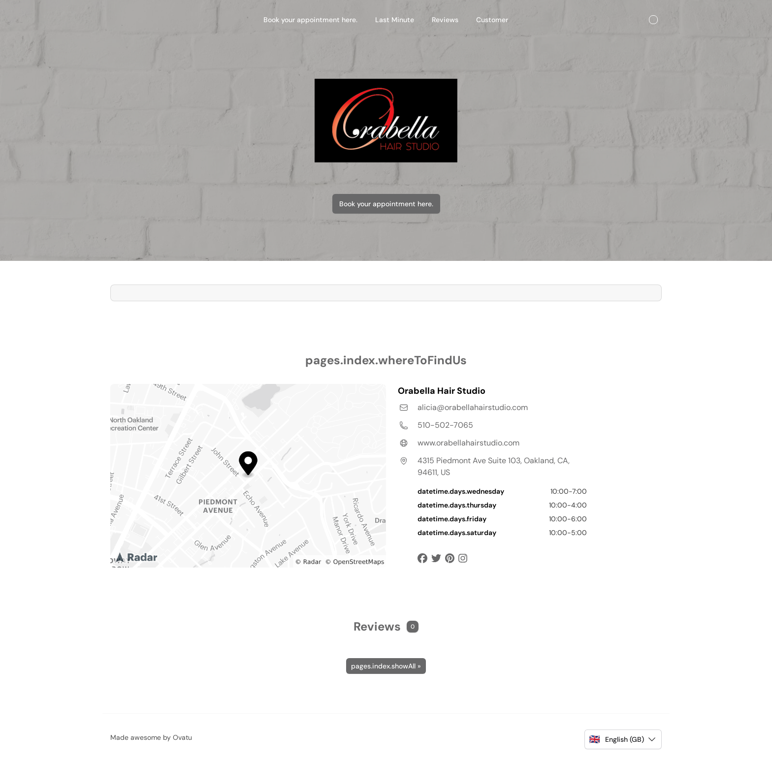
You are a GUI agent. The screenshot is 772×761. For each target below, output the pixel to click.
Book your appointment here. (386, 203)
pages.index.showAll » (386, 666)
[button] (623, 739)
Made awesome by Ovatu (151, 737)
